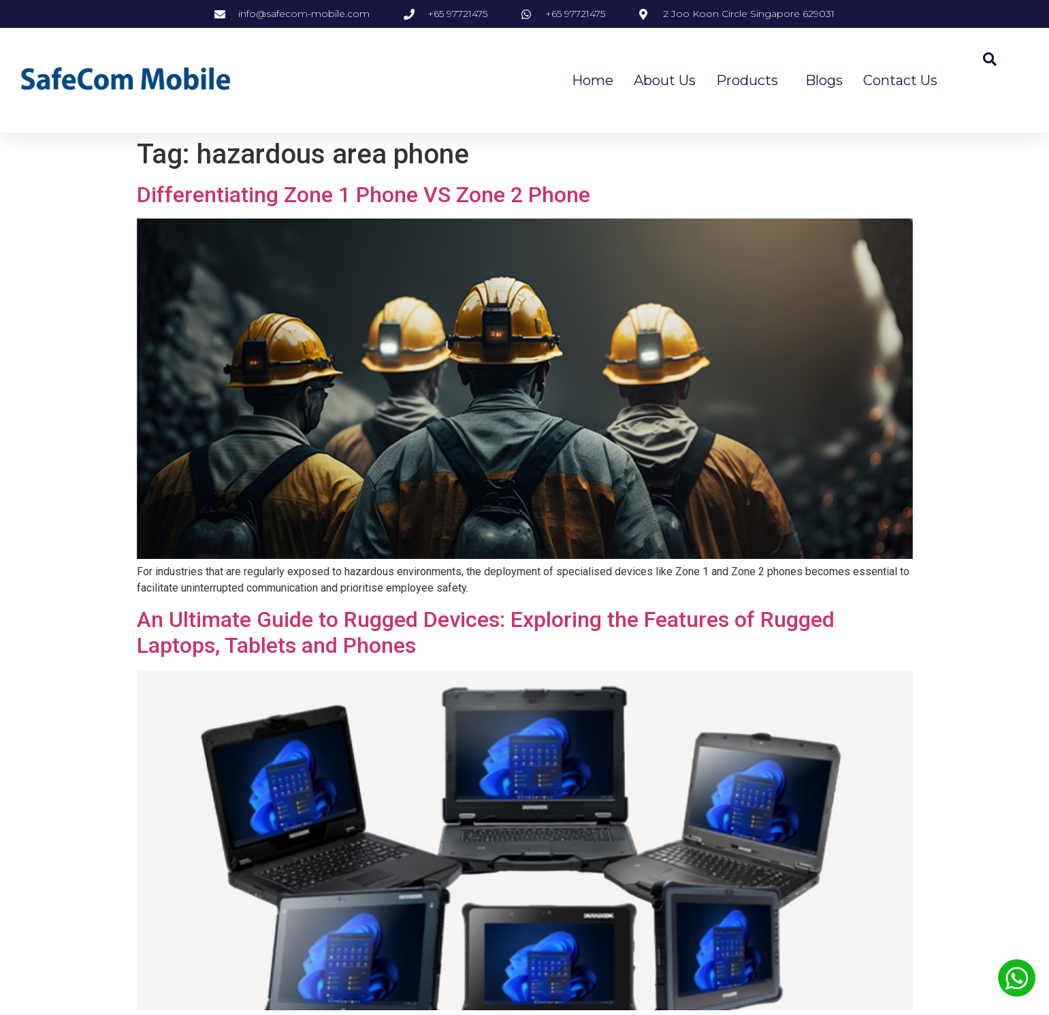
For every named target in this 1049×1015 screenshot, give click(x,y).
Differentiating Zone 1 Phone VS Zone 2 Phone (363, 195)
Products (750, 80)
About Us (665, 80)
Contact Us (900, 80)
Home (592, 80)
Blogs (824, 80)
